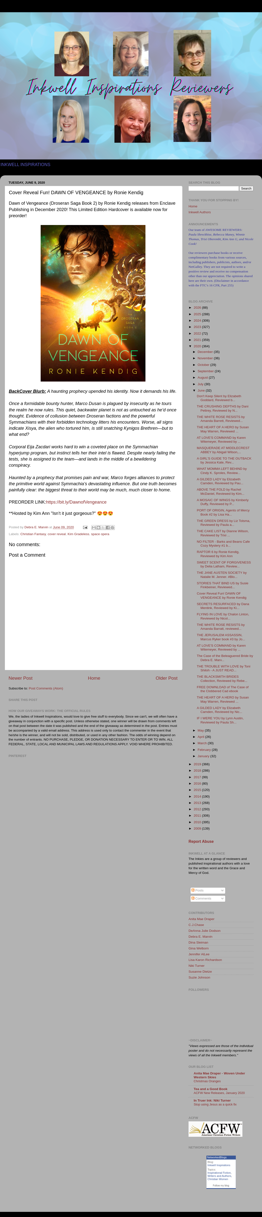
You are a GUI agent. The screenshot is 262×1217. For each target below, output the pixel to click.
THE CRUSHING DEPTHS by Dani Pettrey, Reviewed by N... (223, 408)
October (204, 365)
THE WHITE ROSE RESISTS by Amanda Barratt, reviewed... (221, 627)
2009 (198, 828)
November (206, 358)
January (204, 756)
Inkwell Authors (200, 212)
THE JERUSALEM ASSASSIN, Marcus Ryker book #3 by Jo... (221, 637)
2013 (198, 803)
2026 (198, 307)
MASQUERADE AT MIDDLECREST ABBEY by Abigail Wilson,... (223, 450)
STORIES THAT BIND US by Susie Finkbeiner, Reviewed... (223, 585)
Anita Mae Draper (201, 919)
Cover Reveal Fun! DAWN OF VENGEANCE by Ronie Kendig (222, 595)
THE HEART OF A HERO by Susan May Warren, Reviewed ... (223, 429)
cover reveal (57, 534)
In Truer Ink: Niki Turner (212, 1100)
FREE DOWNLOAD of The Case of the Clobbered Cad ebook (223, 689)
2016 (198, 783)
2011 (198, 815)
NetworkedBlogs (217, 1157)
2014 (198, 796)
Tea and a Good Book (210, 1089)
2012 (198, 809)
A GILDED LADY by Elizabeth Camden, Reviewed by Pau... (220, 481)
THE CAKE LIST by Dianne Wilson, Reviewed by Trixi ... (223, 533)
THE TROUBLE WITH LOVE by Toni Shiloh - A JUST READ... (223, 668)
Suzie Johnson (199, 977)
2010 (198, 822)
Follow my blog (221, 1185)
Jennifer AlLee (199, 954)
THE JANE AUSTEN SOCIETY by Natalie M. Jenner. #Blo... (222, 574)
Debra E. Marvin (201, 936)
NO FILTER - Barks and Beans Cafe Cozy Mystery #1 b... (223, 543)
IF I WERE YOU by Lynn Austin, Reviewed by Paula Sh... (220, 720)
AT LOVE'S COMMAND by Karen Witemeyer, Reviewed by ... (221, 439)
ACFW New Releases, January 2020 (219, 1093)
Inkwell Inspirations (219, 1165)
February (205, 750)
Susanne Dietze (200, 971)
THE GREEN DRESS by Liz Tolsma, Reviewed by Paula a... (223, 523)
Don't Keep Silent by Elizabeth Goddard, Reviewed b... (219, 398)
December (206, 352)
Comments (201, 898)
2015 (198, 790)
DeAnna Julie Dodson (205, 931)
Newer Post (21, 678)
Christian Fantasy (33, 534)
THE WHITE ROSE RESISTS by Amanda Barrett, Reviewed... (221, 419)
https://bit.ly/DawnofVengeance (76, 502)
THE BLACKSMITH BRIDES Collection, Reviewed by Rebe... (222, 678)
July (201, 384)
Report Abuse (201, 841)
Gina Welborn (199, 948)
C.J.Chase (196, 925)
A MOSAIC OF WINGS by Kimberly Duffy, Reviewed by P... (223, 502)
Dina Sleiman (198, 942)
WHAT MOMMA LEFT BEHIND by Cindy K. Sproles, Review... (222, 470)
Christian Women (218, 1179)
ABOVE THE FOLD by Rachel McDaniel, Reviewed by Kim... (220, 491)
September (206, 371)
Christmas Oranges (207, 1081)
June (202, 390)
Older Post (167, 678)
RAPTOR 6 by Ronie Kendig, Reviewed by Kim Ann (218, 554)
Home (94, 678)
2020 (198, 346)
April (201, 737)
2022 (198, 333)
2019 (198, 764)
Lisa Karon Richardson (205, 960)
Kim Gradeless (78, 534)
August (203, 377)
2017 (198, 777)
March (203, 743)
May (201, 730)
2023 (198, 327)
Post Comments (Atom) (46, 688)
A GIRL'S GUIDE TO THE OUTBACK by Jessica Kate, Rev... (224, 460)
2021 (198, 340)
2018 (198, 770)
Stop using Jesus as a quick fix (215, 1104)
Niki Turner (196, 966)
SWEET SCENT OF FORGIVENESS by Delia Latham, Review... (224, 564)
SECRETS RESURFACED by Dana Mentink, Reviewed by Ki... (223, 606)
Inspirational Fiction (219, 1172)
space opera (100, 534)
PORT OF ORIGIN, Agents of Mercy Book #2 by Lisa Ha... (223, 512)
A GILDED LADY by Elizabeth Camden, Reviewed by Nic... (219, 710)
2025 (198, 314)
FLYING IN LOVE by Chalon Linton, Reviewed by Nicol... (223, 616)
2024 (198, 320)
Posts (197, 890)
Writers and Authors (219, 1175)
